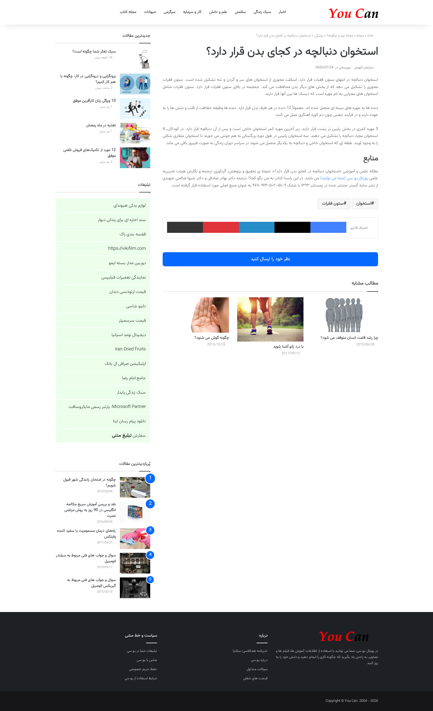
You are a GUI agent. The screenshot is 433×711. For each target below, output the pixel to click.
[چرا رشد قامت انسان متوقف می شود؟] (345, 315)
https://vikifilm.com (127, 249)
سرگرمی (169, 12)
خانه (372, 35)
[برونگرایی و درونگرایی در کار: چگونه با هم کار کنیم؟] (135, 84)
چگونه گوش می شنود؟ (211, 338)
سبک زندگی (262, 12)
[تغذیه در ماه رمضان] (135, 133)
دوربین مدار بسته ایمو (127, 263)
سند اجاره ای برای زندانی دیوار (122, 220)
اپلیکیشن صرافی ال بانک (125, 364)
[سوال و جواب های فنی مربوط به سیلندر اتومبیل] (135, 563)
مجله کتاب (128, 12)
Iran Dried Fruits (130, 349)
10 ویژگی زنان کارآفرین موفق (94, 101)
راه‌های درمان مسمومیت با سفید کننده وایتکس (86, 534)
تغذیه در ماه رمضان (101, 126)
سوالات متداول (257, 669)
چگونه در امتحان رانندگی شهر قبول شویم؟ (89, 483)
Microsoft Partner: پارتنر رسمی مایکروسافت (107, 407)
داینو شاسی (136, 306)
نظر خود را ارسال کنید (270, 259)
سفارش (129, 436)
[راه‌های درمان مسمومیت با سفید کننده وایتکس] (135, 538)
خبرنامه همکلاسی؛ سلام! (250, 651)
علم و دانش (218, 12)
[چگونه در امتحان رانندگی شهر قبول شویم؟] (135, 487)
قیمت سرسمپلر (132, 321)
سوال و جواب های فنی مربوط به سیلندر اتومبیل (86, 558)
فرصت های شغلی (255, 678)
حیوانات (150, 12)
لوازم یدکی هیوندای (129, 206)
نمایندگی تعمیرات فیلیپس (123, 277)
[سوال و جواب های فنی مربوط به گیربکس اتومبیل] (135, 587)
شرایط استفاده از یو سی (141, 678)
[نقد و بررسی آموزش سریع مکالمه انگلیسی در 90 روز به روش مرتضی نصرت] (135, 512)
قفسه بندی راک (133, 234)
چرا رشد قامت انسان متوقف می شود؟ (349, 338)
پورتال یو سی (365, 651)
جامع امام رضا (134, 378)
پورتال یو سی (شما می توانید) (344, 178)
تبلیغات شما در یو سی (142, 651)
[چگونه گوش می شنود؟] (196, 315)
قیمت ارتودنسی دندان (127, 292)
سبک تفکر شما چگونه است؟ (94, 52)
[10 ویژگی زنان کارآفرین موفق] (135, 108)
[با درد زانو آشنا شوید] (270, 319)
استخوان (363, 203)
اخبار (282, 12)
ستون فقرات (333, 203)
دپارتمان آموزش (364, 67)
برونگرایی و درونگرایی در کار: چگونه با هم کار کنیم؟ (88, 79)
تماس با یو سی (147, 660)
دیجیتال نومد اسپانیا (129, 335)
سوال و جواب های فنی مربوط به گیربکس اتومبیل (91, 583)
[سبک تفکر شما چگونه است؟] (135, 59)
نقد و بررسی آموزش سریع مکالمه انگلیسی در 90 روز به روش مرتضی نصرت (90, 510)
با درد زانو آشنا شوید (288, 347)
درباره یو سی (259, 660)
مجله (360, 35)
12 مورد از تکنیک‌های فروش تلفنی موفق (89, 153)
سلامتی (240, 12)
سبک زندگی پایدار (131, 392)
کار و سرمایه (192, 12)
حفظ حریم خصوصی (143, 669)
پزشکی (318, 35)
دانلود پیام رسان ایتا (129, 421)
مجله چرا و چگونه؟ (340, 35)
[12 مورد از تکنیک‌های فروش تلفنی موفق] (135, 157)
